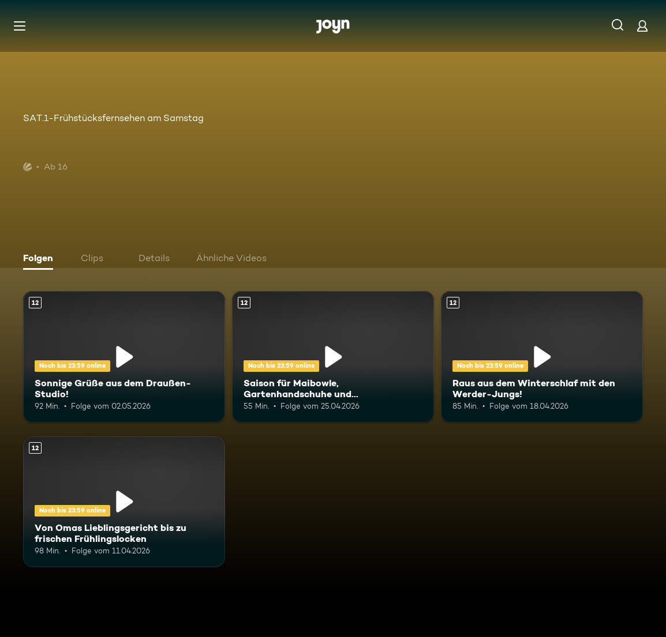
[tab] (41, 259)
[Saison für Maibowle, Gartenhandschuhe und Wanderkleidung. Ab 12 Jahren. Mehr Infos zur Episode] (333, 357)
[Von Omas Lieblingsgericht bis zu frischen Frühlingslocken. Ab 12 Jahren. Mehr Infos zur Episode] (124, 502)
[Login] (642, 26)
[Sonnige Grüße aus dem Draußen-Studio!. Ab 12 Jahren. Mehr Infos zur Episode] (124, 357)
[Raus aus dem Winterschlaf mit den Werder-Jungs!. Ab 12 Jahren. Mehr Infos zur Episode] (542, 357)
